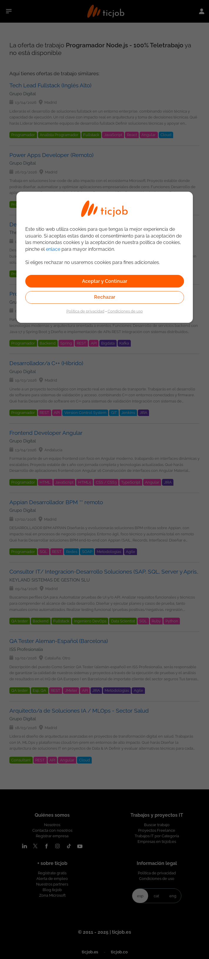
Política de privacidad (85, 311)
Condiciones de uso (125, 311)
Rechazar (104, 297)
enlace (53, 249)
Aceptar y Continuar (104, 281)
